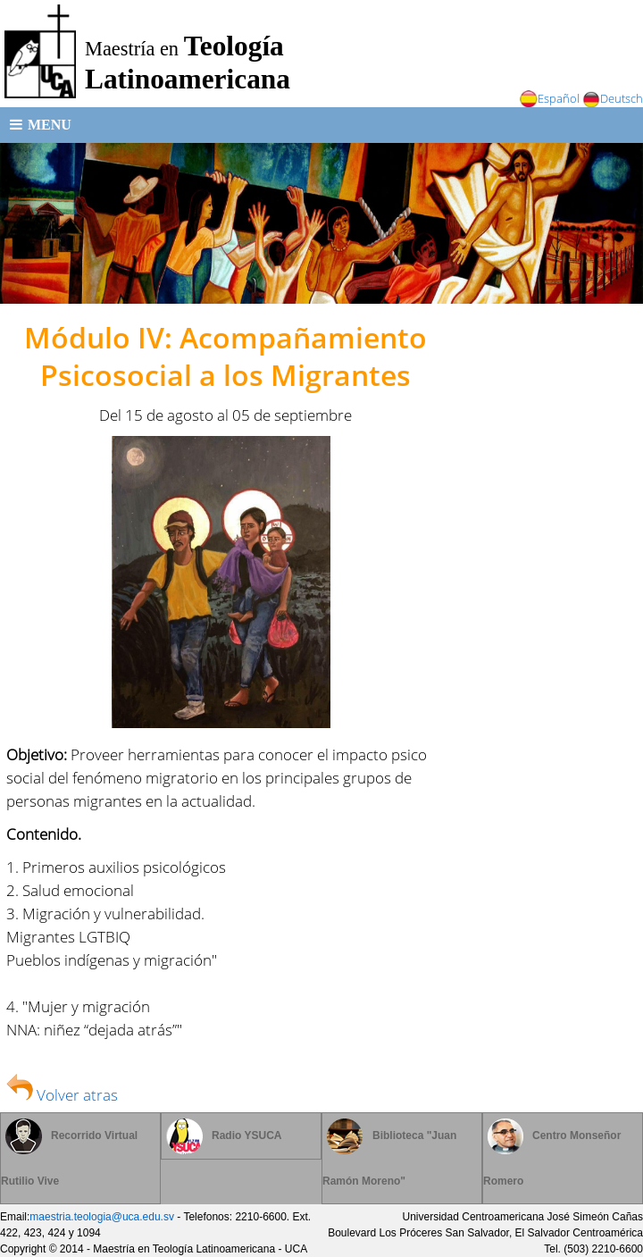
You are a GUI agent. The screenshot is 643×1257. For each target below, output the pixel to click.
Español (550, 98)
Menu (40, 124)
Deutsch (612, 98)
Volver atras (62, 1094)
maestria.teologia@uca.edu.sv (101, 1217)
